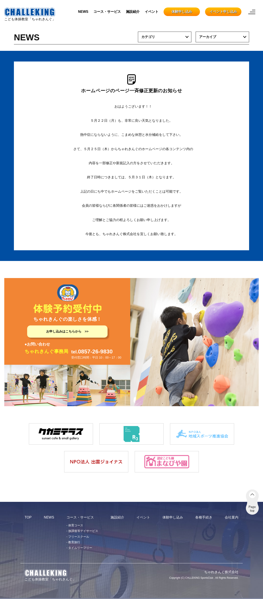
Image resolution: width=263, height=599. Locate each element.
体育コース (75, 525)
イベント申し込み (223, 11)
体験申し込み (181, 11)
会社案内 (231, 517)
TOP (28, 517)
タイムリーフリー (80, 547)
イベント (151, 11)
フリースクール (78, 536)
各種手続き (203, 517)
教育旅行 (74, 542)
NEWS (83, 11)
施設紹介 (133, 11)
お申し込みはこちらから (63, 331)
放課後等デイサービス (83, 531)
